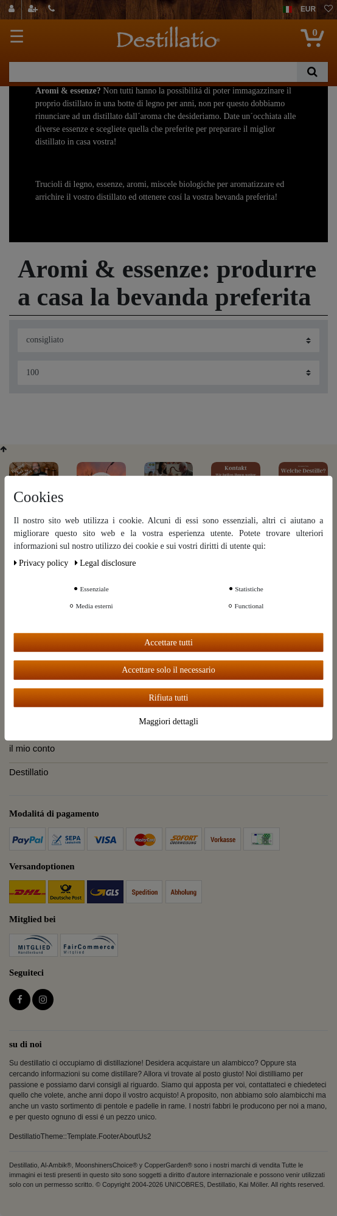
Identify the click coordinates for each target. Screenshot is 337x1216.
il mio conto (32, 748)
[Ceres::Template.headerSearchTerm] (153, 72)
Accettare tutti (168, 642)
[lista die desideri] (328, 9)
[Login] (13, 9)
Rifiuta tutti (169, 697)
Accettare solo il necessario (168, 669)
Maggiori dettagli (168, 721)
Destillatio (28, 772)
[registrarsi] (34, 9)
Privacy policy (42, 562)
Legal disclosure (105, 562)
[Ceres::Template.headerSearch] (312, 72)
